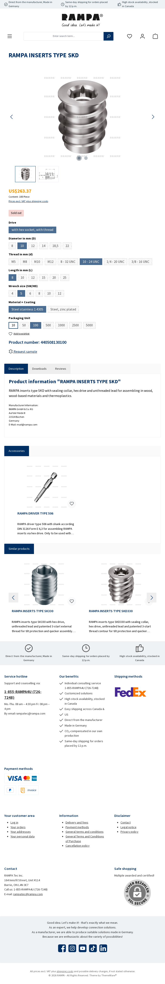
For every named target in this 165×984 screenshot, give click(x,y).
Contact (126, 822)
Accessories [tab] (17, 451)
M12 (51, 262)
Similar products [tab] (19, 549)
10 (23, 246)
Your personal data (23, 836)
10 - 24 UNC (92, 262)
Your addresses (21, 832)
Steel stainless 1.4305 (29, 310)
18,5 (56, 246)
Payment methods (77, 827)
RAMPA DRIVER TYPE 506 (35, 513)
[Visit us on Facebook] (62, 948)
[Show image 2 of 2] (86, 158)
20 (55, 278)
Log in (14, 822)
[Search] (108, 36)
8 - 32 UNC (69, 262)
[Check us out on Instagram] (72, 948)
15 (45, 278)
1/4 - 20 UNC (117, 262)
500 (50, 326)
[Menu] (9, 36)
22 (69, 246)
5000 (91, 326)
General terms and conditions (85, 832)
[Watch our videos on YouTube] (82, 948)
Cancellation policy (78, 846)
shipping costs (65, 971)
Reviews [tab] (60, 369)
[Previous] (12, 117)
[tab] (16, 369)
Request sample (23, 351)
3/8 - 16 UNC (141, 262)
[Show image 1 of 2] (79, 158)
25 (66, 278)
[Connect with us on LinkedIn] (103, 948)
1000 (63, 326)
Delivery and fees (77, 822)
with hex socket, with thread (34, 230)
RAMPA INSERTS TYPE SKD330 (111, 611)
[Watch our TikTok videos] (93, 948)
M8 (26, 262)
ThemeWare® (108, 975)
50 (25, 326)
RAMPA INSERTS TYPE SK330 (32, 611)
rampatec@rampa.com (28, 894)
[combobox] (64, 36)
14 (45, 246)
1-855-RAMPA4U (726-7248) (22, 694)
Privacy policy (129, 832)
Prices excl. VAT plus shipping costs (28, 201)
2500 (77, 326)
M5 (14, 262)
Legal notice (128, 827)
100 (37, 326)
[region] (82, 126)
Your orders (18, 827)
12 (34, 246)
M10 (38, 262)
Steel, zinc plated (64, 310)
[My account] (142, 36)
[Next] (153, 117)
